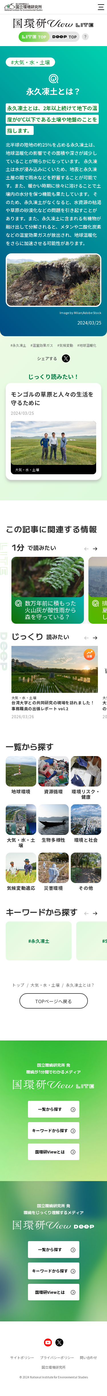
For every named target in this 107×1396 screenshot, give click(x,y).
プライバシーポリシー (57, 1358)
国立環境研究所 (54, 1367)
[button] (86, 552)
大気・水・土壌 (43, 985)
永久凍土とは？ (78, 985)
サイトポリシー (22, 1358)
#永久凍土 (18, 345)
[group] (47, 590)
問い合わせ (88, 1358)
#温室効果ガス (42, 345)
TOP (34, 37)
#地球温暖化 (86, 345)
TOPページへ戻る (53, 1001)
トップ (18, 985)
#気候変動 (65, 345)
